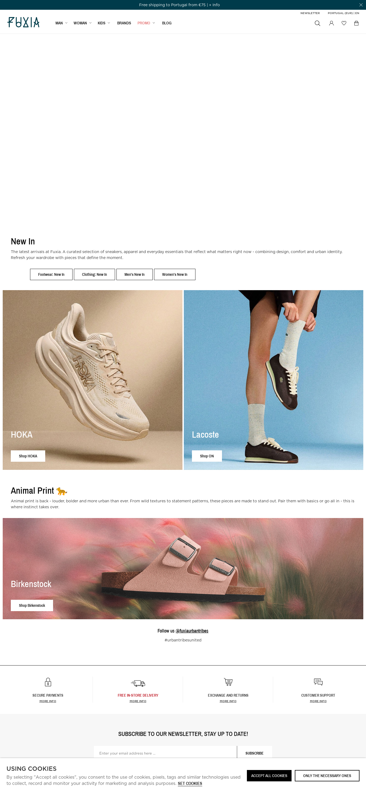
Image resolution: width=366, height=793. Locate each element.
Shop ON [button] (207, 456)
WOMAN (80, 23)
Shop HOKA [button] (28, 456)
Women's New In (174, 274)
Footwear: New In (51, 274)
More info (48, 701)
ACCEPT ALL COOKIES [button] (269, 775)
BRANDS (124, 23)
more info (138, 701)
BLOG (167, 23)
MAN (59, 23)
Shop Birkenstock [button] (32, 605)
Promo (144, 23)
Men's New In (135, 274)
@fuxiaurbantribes (192, 630)
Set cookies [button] (190, 783)
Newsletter (310, 13)
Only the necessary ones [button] (327, 775)
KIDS (101, 23)
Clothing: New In (94, 274)
